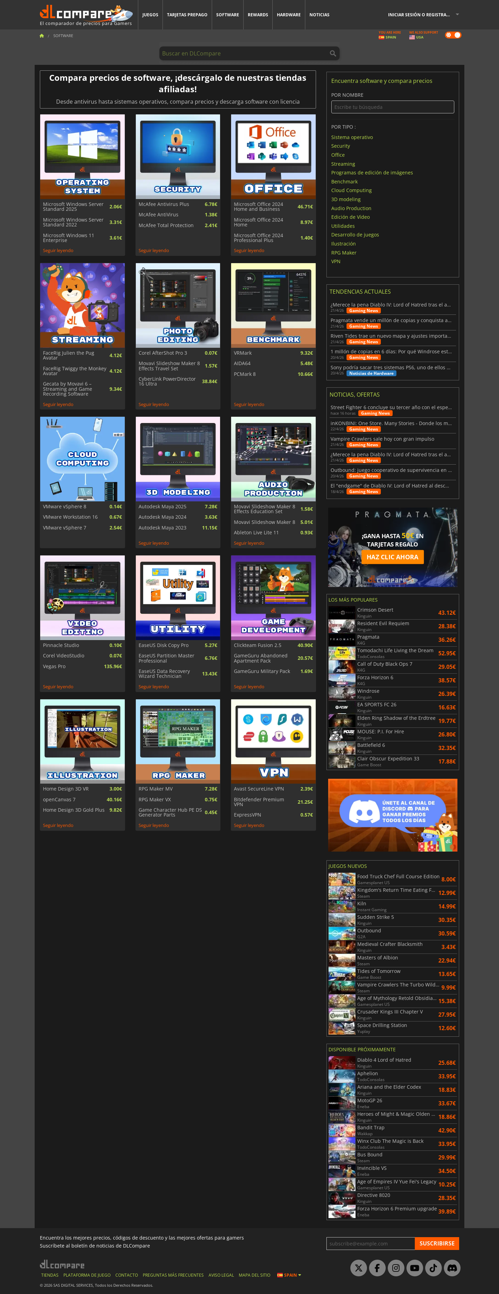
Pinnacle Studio (61, 645)
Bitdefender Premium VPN (259, 802)
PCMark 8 (245, 374)
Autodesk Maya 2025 (162, 506)
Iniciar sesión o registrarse (421, 15)
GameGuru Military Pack (262, 671)
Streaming (343, 163)
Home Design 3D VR (66, 788)
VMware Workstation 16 (70, 517)
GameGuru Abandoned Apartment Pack (261, 658)
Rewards (258, 15)
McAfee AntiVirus (158, 214)
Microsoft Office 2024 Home (258, 222)
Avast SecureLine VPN (259, 788)
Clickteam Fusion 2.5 (257, 645)
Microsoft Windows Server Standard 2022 (73, 222)
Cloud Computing (351, 190)
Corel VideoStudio (63, 655)
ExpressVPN (247, 814)
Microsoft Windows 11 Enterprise (68, 238)
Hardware (289, 15)
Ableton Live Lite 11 (256, 532)
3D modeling (346, 199)
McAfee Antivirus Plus (164, 204)
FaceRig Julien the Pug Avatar (68, 356)
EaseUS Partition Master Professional (166, 658)
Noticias (319, 15)
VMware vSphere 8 (64, 506)
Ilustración (343, 243)
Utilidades (343, 225)
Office (338, 155)
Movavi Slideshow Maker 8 (264, 522)
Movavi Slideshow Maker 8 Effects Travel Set (169, 366)
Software (227, 15)
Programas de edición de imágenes (372, 172)
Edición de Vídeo (350, 217)
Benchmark (344, 181)
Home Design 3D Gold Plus (74, 810)
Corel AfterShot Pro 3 (163, 353)
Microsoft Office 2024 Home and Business (258, 207)
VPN (336, 261)
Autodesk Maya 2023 (162, 527)
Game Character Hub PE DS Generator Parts (170, 813)
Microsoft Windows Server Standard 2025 (73, 207)
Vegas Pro (54, 666)
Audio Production (351, 208)
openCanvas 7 (59, 799)
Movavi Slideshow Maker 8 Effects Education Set (264, 509)
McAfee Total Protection (166, 225)
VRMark (243, 353)
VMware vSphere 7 (64, 527)
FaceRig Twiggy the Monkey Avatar (74, 371)
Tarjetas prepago (187, 15)
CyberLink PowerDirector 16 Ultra (167, 382)
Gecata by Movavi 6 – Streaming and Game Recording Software (67, 388)
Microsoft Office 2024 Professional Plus (258, 238)
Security (340, 146)
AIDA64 (242, 363)
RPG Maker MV (156, 788)
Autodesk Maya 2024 (162, 517)
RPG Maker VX (155, 799)
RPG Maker (344, 252)
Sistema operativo (352, 136)
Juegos (150, 15)
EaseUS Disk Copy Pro (164, 645)
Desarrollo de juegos (355, 234)
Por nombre (392, 102)
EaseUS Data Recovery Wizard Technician (164, 674)
